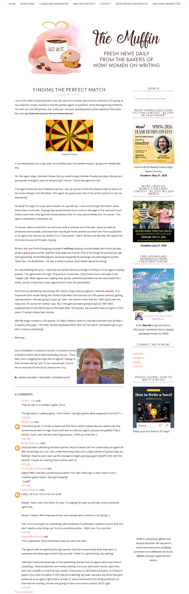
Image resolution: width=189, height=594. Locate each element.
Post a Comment (24, 592)
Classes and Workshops (53, 3)
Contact (105, 3)
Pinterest (138, 366)
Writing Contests (84, 3)
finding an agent (28, 377)
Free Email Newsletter (166, 3)
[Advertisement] (153, 485)
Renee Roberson (30, 443)
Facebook (138, 353)
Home (12, 3)
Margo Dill (27, 422)
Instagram (138, 357)
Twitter (137, 362)
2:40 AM (25, 532)
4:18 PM (25, 587)
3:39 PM (25, 417)
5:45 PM (25, 439)
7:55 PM (25, 485)
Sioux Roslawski (30, 489)
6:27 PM (25, 464)
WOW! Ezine (27, 3)
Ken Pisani (44, 377)
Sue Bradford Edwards (33, 468)
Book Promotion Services (132, 3)
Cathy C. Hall (28, 400)
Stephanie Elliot (61, 377)
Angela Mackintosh (32, 536)
